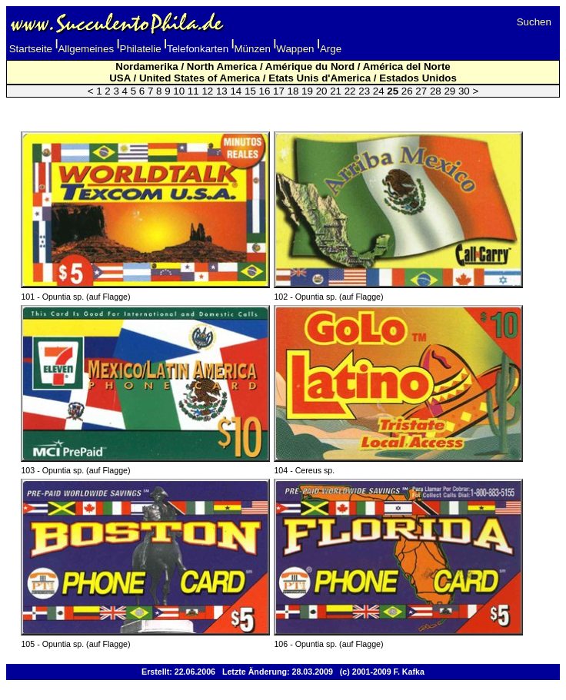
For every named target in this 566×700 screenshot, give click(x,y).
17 (279, 91)
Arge (330, 49)
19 (307, 91)
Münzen (253, 49)
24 (379, 91)
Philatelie (140, 49)
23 (364, 91)
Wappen (295, 49)
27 (421, 91)
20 (322, 91)
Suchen (534, 22)
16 (265, 91)
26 (407, 91)
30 (464, 91)
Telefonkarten (197, 49)
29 (449, 91)
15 (250, 91)
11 (193, 91)
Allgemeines (86, 49)
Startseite (30, 49)
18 (293, 91)
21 (335, 91)
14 (235, 91)
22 (350, 91)
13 (222, 91)
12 (207, 91)
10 (179, 91)
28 (435, 91)
